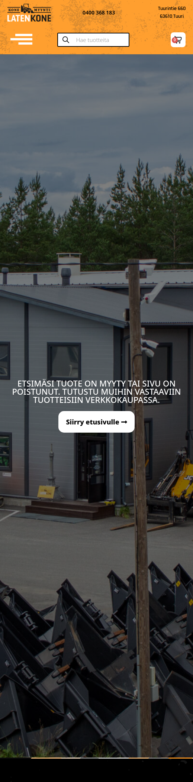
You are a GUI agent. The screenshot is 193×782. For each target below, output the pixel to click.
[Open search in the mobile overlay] (96, 40)
